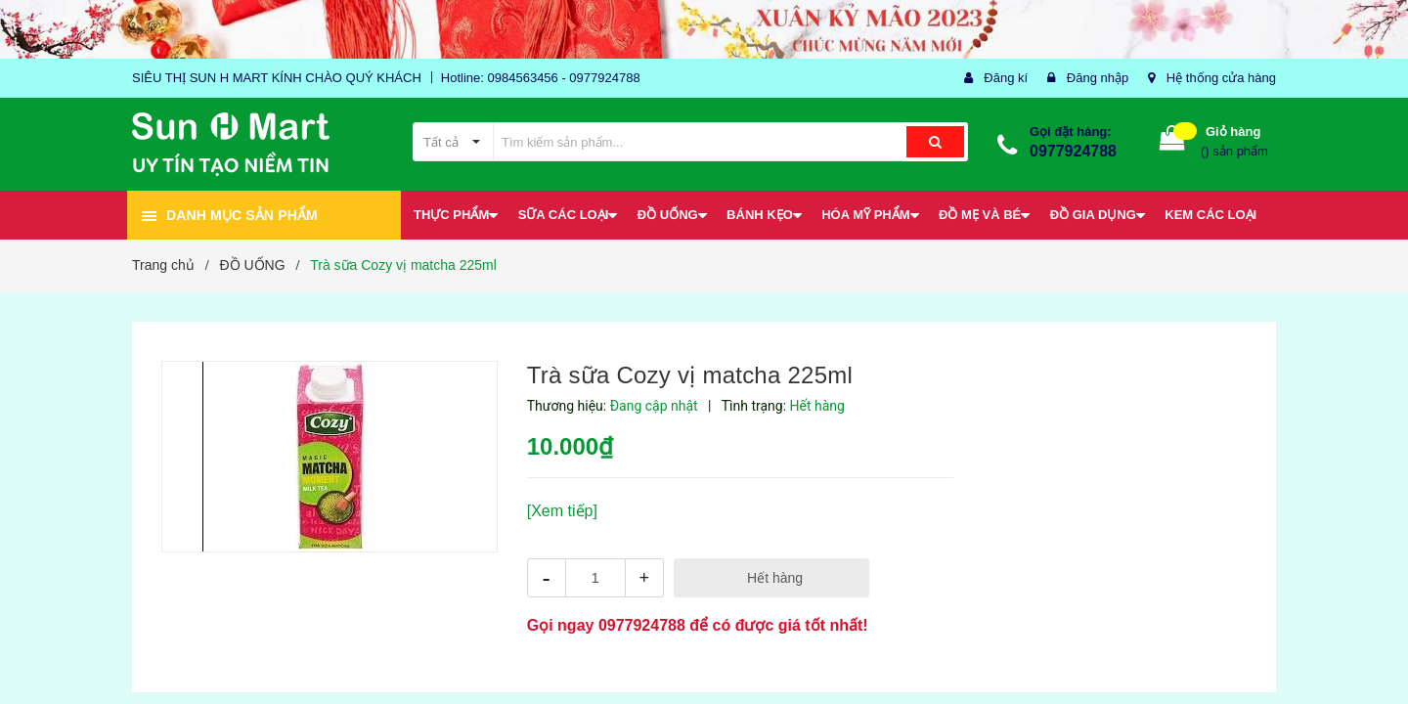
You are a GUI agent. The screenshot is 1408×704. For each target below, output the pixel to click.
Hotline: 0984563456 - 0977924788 (540, 77)
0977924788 (1073, 151)
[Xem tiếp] (562, 511)
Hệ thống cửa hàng (1221, 77)
